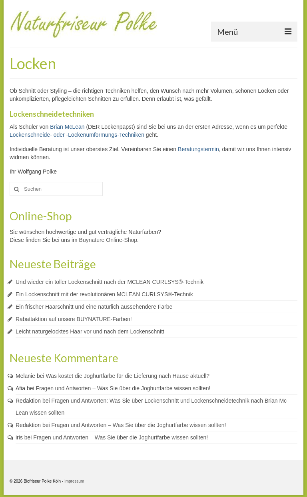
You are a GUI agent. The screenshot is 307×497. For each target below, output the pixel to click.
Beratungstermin (198, 149)
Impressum (74, 481)
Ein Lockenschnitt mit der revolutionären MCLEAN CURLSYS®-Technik (104, 294)
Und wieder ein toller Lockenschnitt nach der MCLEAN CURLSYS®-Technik (109, 282)
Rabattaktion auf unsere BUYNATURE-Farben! (74, 319)
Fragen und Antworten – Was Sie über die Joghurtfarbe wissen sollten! (123, 388)
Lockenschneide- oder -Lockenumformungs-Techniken (77, 135)
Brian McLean (67, 127)
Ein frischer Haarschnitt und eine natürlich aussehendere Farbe (94, 306)
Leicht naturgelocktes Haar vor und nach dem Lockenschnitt (90, 331)
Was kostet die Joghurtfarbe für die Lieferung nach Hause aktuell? (128, 376)
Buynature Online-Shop (108, 240)
